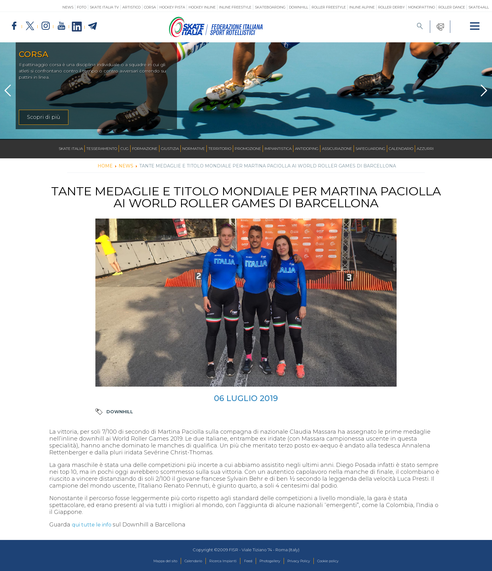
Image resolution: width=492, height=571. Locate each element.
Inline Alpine (362, 7)
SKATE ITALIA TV (104, 7)
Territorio (219, 148)
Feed (247, 561)
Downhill (298, 7)
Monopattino (421, 7)
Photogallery (273, 561)
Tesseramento (101, 148)
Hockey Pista (172, 7)
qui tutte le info (94, 524)
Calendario (401, 148)
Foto (81, 7)
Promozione (248, 148)
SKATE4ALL (478, 7)
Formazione (145, 148)
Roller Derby (391, 7)
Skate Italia (71, 148)
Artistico (131, 7)
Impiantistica (278, 148)
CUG (124, 148)
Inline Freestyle (235, 7)
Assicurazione (337, 148)
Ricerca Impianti (218, 561)
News (67, 7)
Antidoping (306, 148)
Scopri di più (43, 117)
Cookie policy (343, 561)
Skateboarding (270, 7)
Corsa (150, 7)
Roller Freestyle (329, 7)
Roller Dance (451, 7)
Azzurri (425, 148)
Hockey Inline (202, 7)
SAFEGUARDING (370, 148)
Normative (193, 148)
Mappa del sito (150, 561)
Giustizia (170, 148)
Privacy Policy (308, 561)
